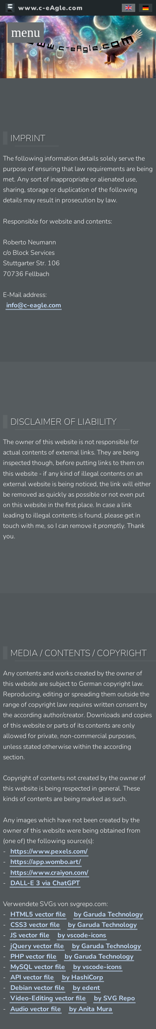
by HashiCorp (82, 977)
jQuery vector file (37, 945)
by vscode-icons (82, 935)
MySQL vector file (37, 966)
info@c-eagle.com (33, 305)
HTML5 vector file (38, 914)
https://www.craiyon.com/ (49, 872)
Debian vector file (37, 987)
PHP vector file (33, 956)
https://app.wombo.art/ (45, 861)
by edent (86, 987)
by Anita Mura (90, 1008)
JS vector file (29, 935)
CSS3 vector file (35, 924)
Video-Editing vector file (48, 998)
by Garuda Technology (108, 914)
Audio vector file (35, 1008)
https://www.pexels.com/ (49, 851)
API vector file (32, 977)
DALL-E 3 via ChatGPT (45, 882)
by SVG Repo (114, 998)
